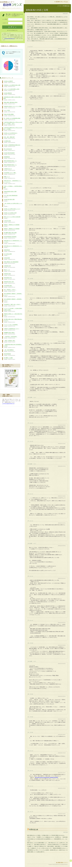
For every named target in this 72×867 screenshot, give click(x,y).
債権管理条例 (10, 250)
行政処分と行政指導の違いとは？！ (11, 329)
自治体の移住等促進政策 (10, 153)
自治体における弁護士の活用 (10, 213)
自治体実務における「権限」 (10, 173)
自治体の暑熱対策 (10, 94)
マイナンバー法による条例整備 (11, 325)
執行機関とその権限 (10, 358)
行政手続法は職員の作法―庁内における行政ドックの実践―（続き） (13, 124)
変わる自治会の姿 (10, 149)
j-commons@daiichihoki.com (9, 38)
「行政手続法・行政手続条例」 (10, 337)
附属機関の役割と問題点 (10, 333)
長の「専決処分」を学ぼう (10, 290)
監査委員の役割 (10, 274)
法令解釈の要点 (10, 141)
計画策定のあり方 (10, 169)
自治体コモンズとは (62, 1)
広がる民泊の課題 (8, 254)
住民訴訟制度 (10, 258)
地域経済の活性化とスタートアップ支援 (12, 107)
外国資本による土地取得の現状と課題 (12, 86)
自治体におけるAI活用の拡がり (10, 134)
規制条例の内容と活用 (10, 282)
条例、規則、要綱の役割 (10, 137)
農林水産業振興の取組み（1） (10, 165)
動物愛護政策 (10, 157)
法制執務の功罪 (10, 266)
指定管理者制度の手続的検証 (10, 237)
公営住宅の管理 (10, 221)
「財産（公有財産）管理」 (10, 341)
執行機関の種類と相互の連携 (10, 233)
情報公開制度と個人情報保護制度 (11, 262)
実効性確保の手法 (10, 278)
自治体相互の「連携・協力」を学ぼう (12, 305)
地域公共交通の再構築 (10, 115)
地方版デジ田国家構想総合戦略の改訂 (12, 145)
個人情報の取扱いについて (62, 862)
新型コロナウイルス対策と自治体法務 (12, 217)
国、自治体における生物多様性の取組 (12, 119)
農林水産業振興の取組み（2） (10, 161)
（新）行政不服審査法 (10, 350)
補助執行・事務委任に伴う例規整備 (11, 225)
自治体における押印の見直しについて (12, 209)
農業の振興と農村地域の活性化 (10, 103)
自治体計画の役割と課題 (9, 200)
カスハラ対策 (10, 111)
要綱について (10, 177)
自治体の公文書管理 (10, 82)
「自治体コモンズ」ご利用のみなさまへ (9, 46)
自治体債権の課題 (10, 286)
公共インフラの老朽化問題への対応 (11, 90)
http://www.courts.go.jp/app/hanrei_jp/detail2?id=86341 (46, 777)
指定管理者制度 (10, 354)
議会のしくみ (10, 270)
